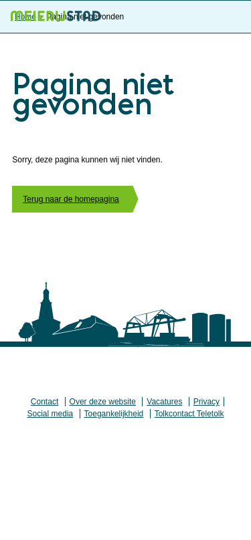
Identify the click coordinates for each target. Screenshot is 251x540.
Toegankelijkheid (114, 413)
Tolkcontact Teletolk (189, 413)
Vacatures (164, 401)
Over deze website (103, 401)
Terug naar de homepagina (70, 199)
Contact (44, 401)
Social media (50, 413)
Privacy (206, 401)
